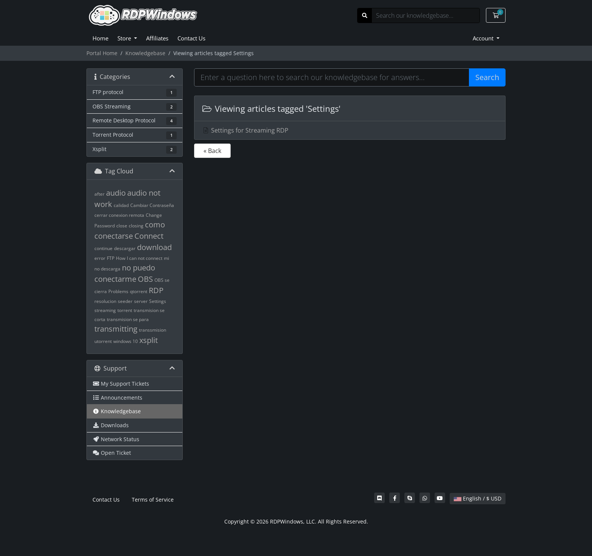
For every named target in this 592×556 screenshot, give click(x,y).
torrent (124, 310)
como (155, 224)
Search (487, 77)
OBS (145, 279)
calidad (121, 205)
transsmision (152, 330)
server (141, 301)
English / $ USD (477, 498)
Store (125, 38)
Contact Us (191, 38)
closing (136, 225)
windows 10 (125, 341)
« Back (212, 151)
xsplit (148, 340)
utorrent (103, 341)
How (120, 258)
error (99, 258)
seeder (125, 301)
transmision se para (128, 319)
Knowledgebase (145, 53)
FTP (110, 258)
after (99, 194)
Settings (157, 301)
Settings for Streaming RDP (245, 130)
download (154, 247)
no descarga (107, 269)
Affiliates (157, 38)
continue (103, 248)
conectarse (113, 236)
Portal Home (101, 53)
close (121, 225)
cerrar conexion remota (119, 215)
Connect (148, 236)
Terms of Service (153, 499)
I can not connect (144, 258)
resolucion (105, 301)
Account (484, 38)
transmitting (115, 329)
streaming (105, 310)
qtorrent (138, 291)
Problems (118, 291)
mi (166, 258)
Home (100, 38)
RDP (156, 290)
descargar (125, 248)
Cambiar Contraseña (152, 205)
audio (116, 193)
